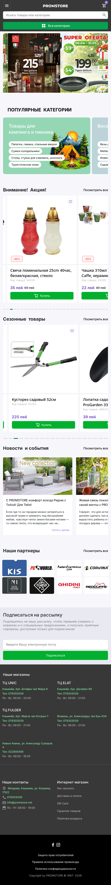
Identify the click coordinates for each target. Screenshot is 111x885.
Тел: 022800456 (13, 751)
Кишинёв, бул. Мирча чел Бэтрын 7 (25, 716)
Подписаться (55, 655)
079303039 (12, 797)
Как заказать (65, 788)
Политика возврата (69, 818)
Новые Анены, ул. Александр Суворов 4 (27, 745)
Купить (50, 295)
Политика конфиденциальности (55, 868)
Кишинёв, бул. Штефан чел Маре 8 (25, 689)
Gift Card (62, 803)
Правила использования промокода (55, 861)
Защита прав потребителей (55, 855)
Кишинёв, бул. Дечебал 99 (74, 689)
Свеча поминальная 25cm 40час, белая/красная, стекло (49, 273)
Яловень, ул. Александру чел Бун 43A (82, 716)
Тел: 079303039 (13, 693)
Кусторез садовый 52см (43, 399)
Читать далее (60, 530)
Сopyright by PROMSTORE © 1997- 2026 (55, 875)
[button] (4, 309)
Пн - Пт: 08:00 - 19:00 (18, 808)
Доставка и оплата (69, 795)
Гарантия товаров (68, 810)
